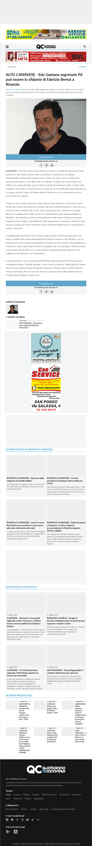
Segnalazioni (39, 798)
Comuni (28, 798)
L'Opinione (17, 798)
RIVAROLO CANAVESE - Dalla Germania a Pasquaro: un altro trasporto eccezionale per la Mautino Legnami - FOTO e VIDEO (66, 526)
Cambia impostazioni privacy (63, 809)
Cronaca (17, 794)
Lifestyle (35, 794)
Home (8, 794)
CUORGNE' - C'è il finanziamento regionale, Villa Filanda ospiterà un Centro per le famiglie (22, 673)
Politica (82, 67)
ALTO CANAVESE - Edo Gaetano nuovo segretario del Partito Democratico (30, 325)
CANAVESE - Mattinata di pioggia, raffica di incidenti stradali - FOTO (52, 708)
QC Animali (64, 794)
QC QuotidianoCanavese (34, 844)
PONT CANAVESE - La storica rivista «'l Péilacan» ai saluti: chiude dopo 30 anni (80, 736)
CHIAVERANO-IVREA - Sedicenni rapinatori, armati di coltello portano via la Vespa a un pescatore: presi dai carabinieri (80, 714)
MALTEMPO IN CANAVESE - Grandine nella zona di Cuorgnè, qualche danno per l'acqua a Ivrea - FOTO (24, 711)
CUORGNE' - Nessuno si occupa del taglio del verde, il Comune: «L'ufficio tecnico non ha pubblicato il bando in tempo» (24, 622)
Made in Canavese (49, 794)
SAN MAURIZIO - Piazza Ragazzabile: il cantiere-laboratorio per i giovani (65, 671)
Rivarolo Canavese (13, 89)
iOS (52, 785)
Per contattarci (12, 809)
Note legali (44, 809)
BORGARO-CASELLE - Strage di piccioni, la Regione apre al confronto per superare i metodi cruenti (66, 621)
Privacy (24, 809)
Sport (8, 798)
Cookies (33, 809)
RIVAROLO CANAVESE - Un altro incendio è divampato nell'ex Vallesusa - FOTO (65, 481)
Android (59, 785)
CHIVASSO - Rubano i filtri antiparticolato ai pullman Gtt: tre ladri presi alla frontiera (52, 736)
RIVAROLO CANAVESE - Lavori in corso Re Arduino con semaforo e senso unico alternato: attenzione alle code (25, 525)
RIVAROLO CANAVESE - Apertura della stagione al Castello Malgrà (25, 479)
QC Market (76, 794)
